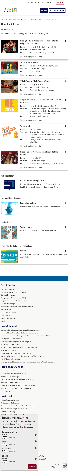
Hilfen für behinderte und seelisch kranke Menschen (19, 347)
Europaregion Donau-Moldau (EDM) (13, 298)
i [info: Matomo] (35, 458)
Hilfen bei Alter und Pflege (10, 344)
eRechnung (5, 321)
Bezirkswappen (6, 315)
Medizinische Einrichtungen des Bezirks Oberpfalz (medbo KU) (22, 356)
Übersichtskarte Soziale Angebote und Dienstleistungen (20, 330)
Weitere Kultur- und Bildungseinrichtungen (16, 388)
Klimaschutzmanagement (10, 400)
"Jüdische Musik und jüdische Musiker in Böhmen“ (35, 81)
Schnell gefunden (57, 10)
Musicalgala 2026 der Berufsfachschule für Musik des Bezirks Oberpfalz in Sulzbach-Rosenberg (39, 42)
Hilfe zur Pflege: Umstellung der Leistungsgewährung (19, 333)
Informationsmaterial (8, 312)
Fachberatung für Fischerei (10, 403)
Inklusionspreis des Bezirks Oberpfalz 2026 (16, 353)
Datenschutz (28, 427)
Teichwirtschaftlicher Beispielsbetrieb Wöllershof (18, 406)
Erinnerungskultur (7, 391)
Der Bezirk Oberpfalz (8, 295)
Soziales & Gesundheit (9, 325)
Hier (2, 34)
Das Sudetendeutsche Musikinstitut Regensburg (17, 379)
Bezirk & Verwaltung (8, 285)
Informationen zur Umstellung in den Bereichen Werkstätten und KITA (25, 336)
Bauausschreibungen (8, 304)
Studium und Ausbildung (9, 318)
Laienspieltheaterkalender (28, 203)
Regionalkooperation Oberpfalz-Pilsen (14, 301)
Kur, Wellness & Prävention (10, 359)
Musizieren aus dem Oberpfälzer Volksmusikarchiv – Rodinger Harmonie (39, 153)
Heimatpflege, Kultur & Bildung (12, 366)
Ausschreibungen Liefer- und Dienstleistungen (17, 307)
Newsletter (23, 250)
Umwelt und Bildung (8, 412)
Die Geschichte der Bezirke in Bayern (13, 292)
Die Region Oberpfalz (8, 289)
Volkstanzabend (25, 126)
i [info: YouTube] (35, 435)
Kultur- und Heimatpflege (10, 377)
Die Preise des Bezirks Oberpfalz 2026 (32, 180)
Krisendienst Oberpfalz (9, 350)
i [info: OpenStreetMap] (35, 448)
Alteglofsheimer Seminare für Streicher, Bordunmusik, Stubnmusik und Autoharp (40, 101)
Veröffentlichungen (26, 227)
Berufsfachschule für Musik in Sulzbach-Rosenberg (18, 385)
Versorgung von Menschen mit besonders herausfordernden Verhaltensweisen (27, 362)
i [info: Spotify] (35, 441)
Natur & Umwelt (6, 396)
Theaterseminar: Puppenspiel (29, 62)
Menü (44, 10)
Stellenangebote (6, 309)
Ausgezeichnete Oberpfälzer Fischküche (14, 409)
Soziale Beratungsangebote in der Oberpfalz (16, 342)
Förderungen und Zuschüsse (10, 371)
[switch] (4, 437)
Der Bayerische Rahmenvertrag (11, 339)
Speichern (32, 466)
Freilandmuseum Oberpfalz (10, 382)
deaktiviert (12, 438)
